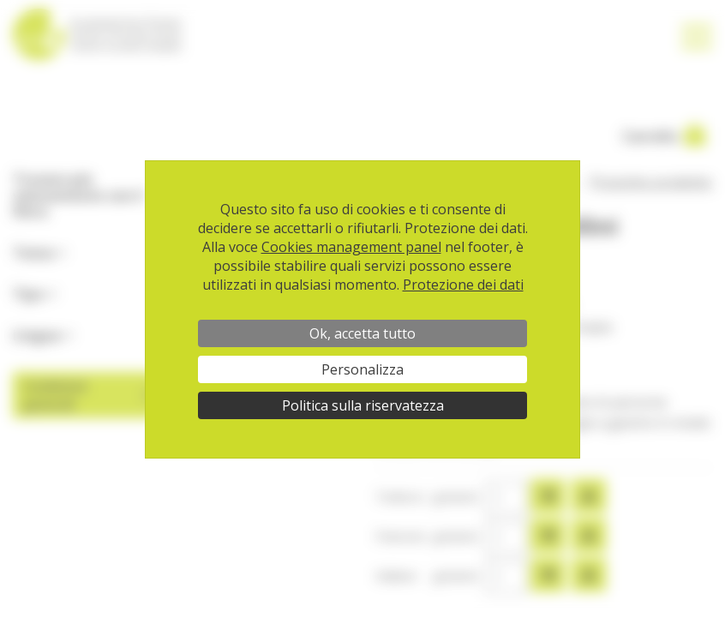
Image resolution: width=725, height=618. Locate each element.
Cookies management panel (351, 246)
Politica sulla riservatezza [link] (363, 405)
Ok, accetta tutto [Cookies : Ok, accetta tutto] (362, 333)
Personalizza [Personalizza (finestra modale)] (362, 369)
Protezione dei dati (463, 284)
